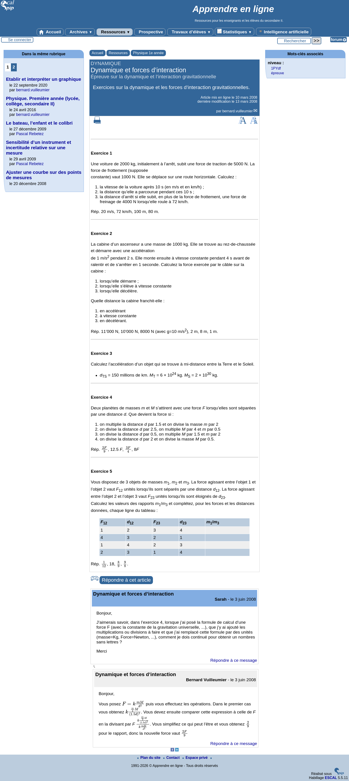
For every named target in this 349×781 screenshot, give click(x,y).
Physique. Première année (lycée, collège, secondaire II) (43, 101)
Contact (172, 758)
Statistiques (234, 31)
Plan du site (149, 758)
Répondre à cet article (126, 580)
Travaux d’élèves (190, 32)
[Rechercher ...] (294, 41)
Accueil (50, 32)
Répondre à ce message (233, 660)
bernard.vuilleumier (237, 111)
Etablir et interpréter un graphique (43, 79)
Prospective (150, 32)
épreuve (277, 73)
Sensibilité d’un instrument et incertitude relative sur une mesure (38, 147)
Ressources (114, 32)
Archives (80, 32)
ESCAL (331, 778)
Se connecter (19, 40)
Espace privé (195, 758)
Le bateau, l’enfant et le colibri (39, 123)
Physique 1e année (148, 53)
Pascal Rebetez (30, 134)
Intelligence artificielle (283, 31)
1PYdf (276, 68)
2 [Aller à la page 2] (14, 67)
